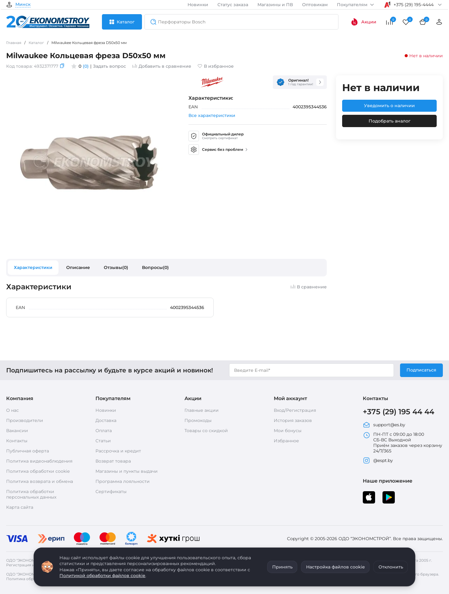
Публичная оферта (27, 451)
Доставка (105, 420)
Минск (22, 4)
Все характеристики (211, 115)
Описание (78, 267)
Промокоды (198, 420)
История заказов (293, 420)
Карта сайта (19, 507)
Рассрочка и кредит (118, 451)
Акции (363, 22)
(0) (86, 66)
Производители (24, 420)
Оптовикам (315, 4)
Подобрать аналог (390, 121)
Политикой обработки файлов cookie (102, 575)
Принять (282, 567)
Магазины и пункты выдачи (126, 471)
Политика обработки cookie (38, 471)
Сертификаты (111, 491)
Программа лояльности (122, 481)
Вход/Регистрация (295, 410)
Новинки (198, 4)
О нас (12, 410)
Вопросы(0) (155, 267)
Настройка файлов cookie (335, 567)
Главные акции (201, 410)
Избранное (286, 440)
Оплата (103, 430)
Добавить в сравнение (161, 66)
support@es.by (384, 424)
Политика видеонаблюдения (39, 461)
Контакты (16, 440)
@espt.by (378, 460)
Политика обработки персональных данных (31, 494)
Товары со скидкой (206, 430)
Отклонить (390, 567)
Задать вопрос (109, 66)
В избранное (215, 66)
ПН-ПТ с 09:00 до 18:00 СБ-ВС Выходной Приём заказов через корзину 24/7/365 (402, 442)
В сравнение (308, 287)
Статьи (103, 440)
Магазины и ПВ (275, 4)
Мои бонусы (287, 430)
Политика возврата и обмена (39, 481)
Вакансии (17, 430)
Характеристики (33, 267)
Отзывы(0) (116, 267)
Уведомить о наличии (389, 105)
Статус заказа (232, 4)
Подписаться (421, 370)
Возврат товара (113, 461)
